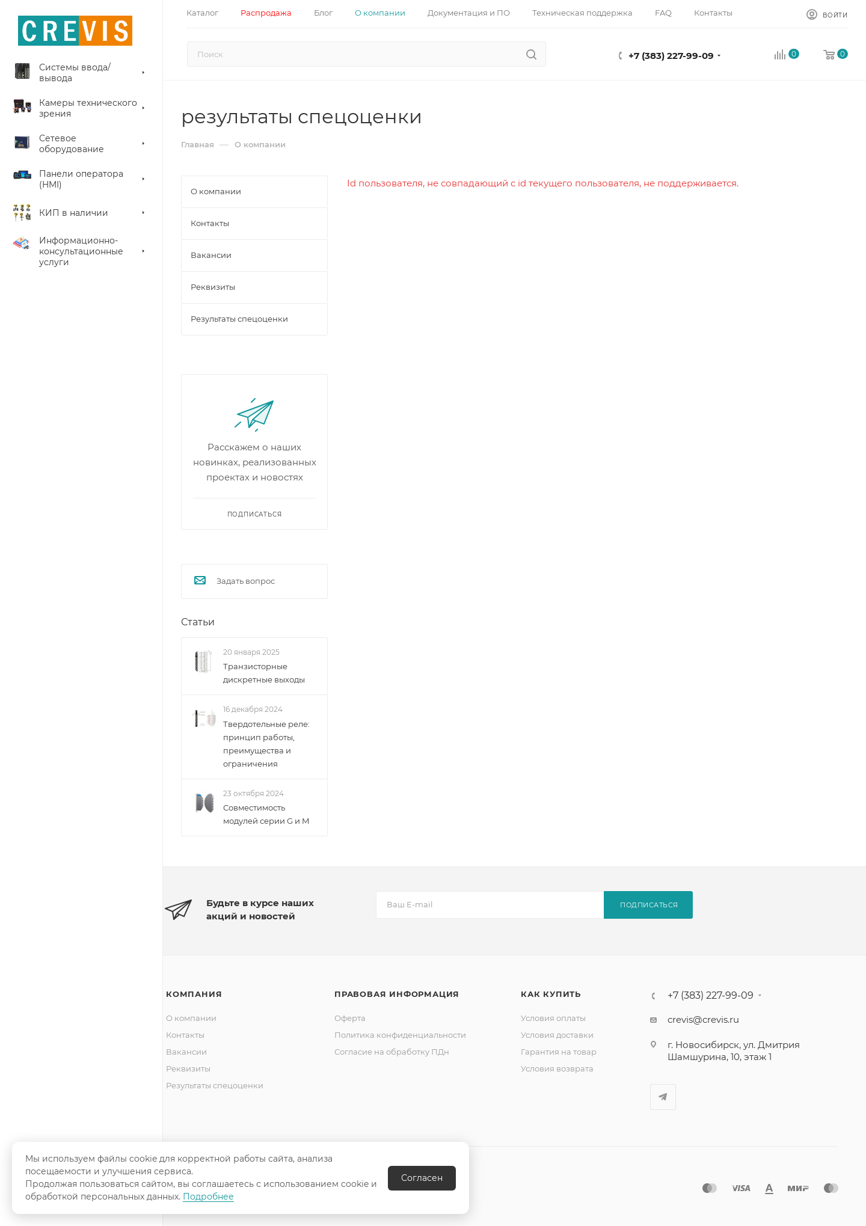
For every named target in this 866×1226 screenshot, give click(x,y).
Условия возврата (557, 1068)
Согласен (422, 1177)
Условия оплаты (553, 1018)
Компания (194, 994)
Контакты (185, 1035)
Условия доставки (557, 1035)
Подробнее (208, 1196)
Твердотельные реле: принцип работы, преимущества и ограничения (266, 743)
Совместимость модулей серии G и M (266, 814)
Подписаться (649, 905)
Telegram (663, 1097)
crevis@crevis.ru (703, 1019)
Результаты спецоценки (214, 1085)
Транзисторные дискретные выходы (264, 672)
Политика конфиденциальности (400, 1035)
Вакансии (186, 1051)
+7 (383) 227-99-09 (671, 55)
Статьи (198, 622)
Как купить (551, 994)
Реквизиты (188, 1068)
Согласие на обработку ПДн (391, 1051)
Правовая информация (396, 994)
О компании (191, 1018)
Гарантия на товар (559, 1051)
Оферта (350, 1018)
